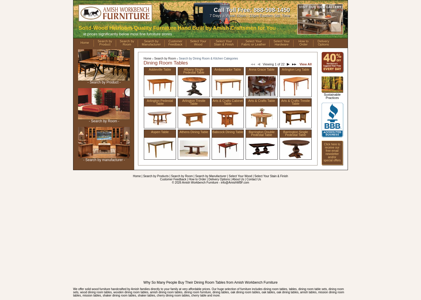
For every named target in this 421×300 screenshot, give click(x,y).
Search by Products (156, 176)
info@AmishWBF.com (235, 182)
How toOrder (303, 43)
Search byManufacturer (151, 43)
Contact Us (253, 179)
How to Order (197, 179)
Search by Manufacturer (211, 176)
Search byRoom (127, 43)
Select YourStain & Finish (224, 43)
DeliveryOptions (323, 43)
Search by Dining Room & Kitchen (208, 58)
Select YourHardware (281, 43)
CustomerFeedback (175, 43)
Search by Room (165, 58)
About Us (238, 179)
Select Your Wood (240, 176)
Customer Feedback (173, 179)
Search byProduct (105, 43)
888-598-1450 (271, 10)
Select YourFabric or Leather (253, 43)
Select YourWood (198, 43)
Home (84, 42)
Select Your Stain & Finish (271, 176)
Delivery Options (219, 179)
